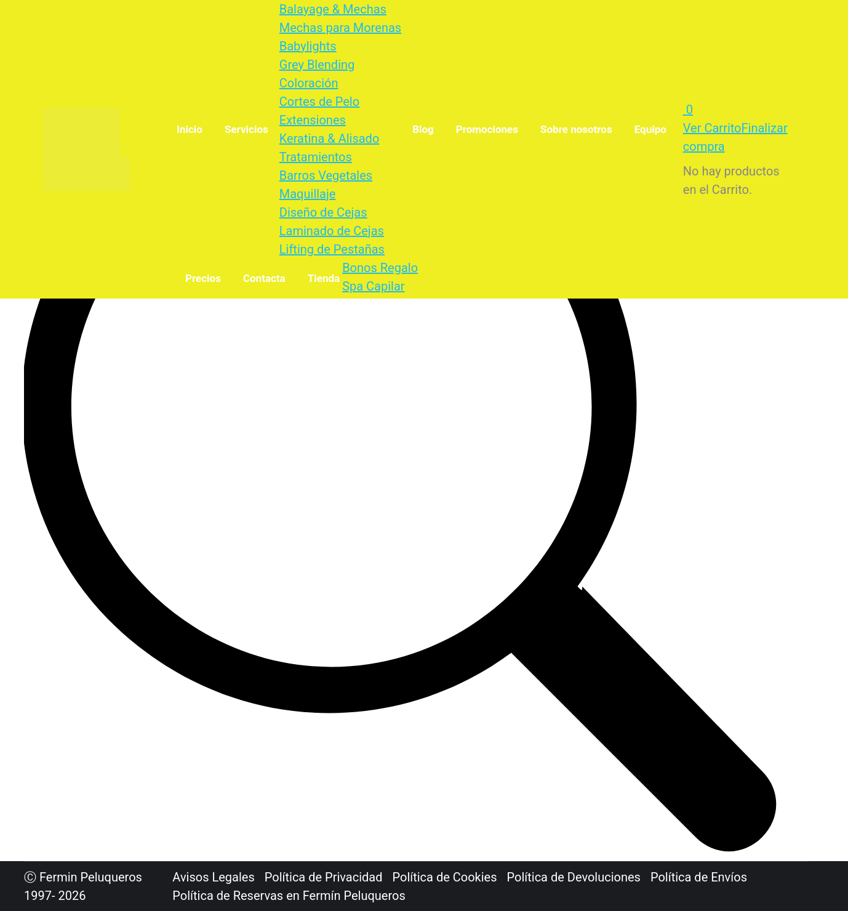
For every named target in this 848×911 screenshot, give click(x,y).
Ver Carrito (712, 128)
